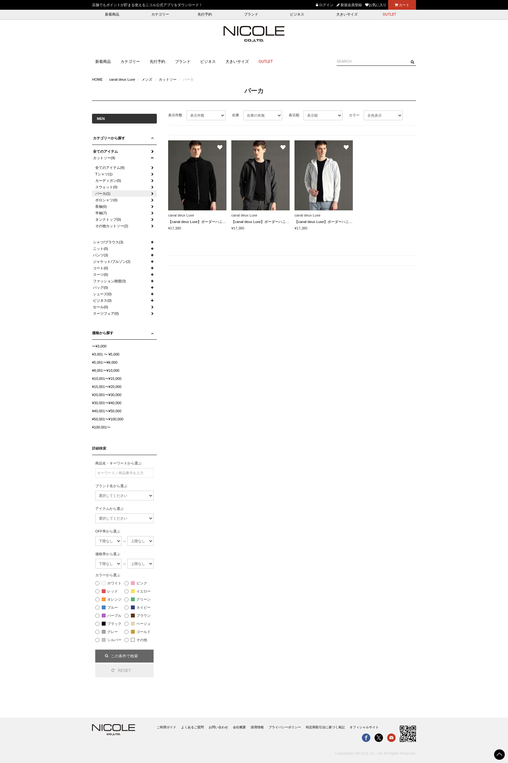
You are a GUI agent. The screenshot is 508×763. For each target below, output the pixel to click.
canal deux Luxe (122, 79)
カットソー (168, 79)
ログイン (324, 5)
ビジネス (297, 14)
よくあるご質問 (192, 727)
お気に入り (376, 5)
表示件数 (175, 115)
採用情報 (257, 727)
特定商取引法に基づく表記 (325, 727)
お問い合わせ (218, 727)
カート (402, 5)
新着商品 (112, 14)
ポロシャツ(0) (106, 200)
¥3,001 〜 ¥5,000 (105, 354)
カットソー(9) (104, 158)
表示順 (294, 115)
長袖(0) (101, 206)
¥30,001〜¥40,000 (106, 403)
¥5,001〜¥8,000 (104, 362)
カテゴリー (160, 14)
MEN (101, 119)
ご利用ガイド (166, 727)
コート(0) (100, 268)
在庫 (235, 115)
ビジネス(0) (102, 300)
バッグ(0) (100, 287)
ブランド (251, 14)
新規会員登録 (349, 5)
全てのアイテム (105, 151)
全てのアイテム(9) (109, 168)
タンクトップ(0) (108, 219)
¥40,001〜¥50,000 (106, 411)
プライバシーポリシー (285, 727)
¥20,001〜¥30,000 (106, 395)
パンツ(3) (100, 255)
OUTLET (389, 14)
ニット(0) (100, 249)
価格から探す (102, 333)
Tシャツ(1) (103, 174)
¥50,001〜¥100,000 (107, 419)
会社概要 (239, 727)
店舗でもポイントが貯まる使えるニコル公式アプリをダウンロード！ (147, 5)
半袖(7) (101, 213)
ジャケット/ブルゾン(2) (112, 262)
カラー (354, 115)
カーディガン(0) (108, 180)
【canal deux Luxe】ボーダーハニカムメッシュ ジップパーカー (219, 222)
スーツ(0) (100, 274)
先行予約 (205, 14)
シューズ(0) (102, 294)
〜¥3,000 (99, 346)
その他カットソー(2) (111, 226)
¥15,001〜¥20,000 (106, 387)
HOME (97, 79)
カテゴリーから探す (109, 138)
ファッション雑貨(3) (109, 281)
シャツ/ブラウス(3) (108, 242)
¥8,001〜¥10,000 (105, 370)
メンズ (147, 79)
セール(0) (100, 307)
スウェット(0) (106, 187)
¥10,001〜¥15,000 (106, 379)
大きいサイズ (347, 14)
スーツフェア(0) (106, 313)
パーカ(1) (102, 193)
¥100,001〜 (101, 427)
